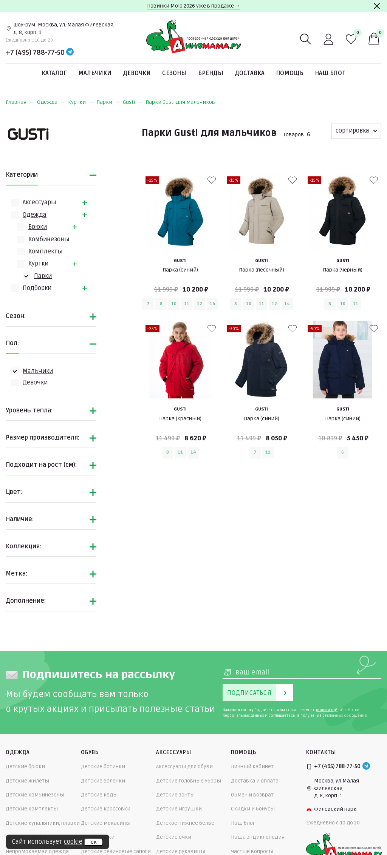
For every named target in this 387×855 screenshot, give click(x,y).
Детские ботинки (103, 766)
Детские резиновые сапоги (116, 851)
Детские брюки (25, 766)
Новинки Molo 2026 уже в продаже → (193, 6)
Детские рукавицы (180, 851)
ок (93, 842)
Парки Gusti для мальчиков (180, 102)
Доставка (250, 73)
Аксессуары (39, 202)
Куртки (80, 102)
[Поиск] (305, 39)
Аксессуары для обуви (184, 766)
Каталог (54, 73)
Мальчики (94, 73)
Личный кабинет (252, 766)
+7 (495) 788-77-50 (35, 52)
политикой (326, 710)
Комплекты (45, 251)
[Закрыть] (376, 6)
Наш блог (330, 73)
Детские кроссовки (105, 809)
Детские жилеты (27, 781)
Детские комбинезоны (35, 795)
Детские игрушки (179, 809)
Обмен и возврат (252, 795)
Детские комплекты (32, 809)
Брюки (37, 227)
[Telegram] (70, 52)
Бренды (210, 73)
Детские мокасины (105, 823)
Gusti (132, 102)
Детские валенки (103, 781)
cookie (73, 842)
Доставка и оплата (255, 781)
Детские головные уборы (188, 781)
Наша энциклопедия (258, 837)
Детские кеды (99, 795)
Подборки (37, 288)
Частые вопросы (252, 851)
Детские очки (173, 837)
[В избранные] (211, 180)
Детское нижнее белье (185, 823)
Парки (108, 102)
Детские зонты (175, 795)
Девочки (137, 73)
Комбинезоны (49, 239)
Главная (20, 102)
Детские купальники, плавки (43, 823)
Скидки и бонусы (253, 809)
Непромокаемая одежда (37, 851)
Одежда (51, 102)
